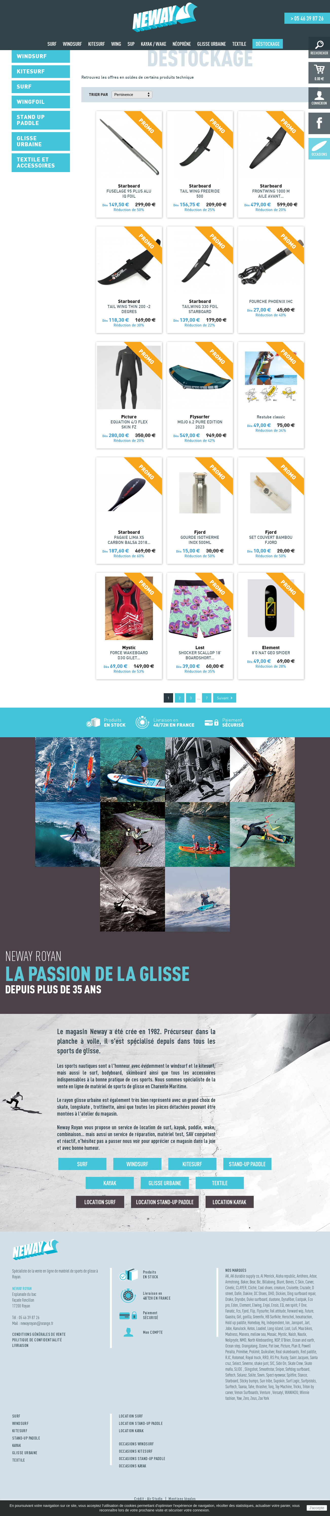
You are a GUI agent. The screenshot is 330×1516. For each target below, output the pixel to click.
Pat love (274, 1345)
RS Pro (274, 1357)
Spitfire (291, 1375)
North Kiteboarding (260, 1340)
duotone (274, 1299)
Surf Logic (293, 1380)
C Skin (299, 1281)
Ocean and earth (303, 1340)
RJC (228, 1357)
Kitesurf (192, 1163)
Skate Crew (295, 1363)
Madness (231, 1334)
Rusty (284, 1357)
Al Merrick (267, 1276)
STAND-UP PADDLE (26, 1438)
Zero (246, 1398)
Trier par (98, 94)
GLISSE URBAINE (25, 1452)
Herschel (288, 1316)
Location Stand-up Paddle (165, 1201)
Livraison (20, 1345)
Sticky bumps (249, 1380)
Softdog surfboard (297, 1369)
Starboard (231, 1380)
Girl (239, 1316)
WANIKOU (291, 1392)
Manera (244, 1334)
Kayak (109, 1182)
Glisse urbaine (165, 1182)
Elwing (257, 1305)
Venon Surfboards (246, 1392)
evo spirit (291, 1305)
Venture (265, 1392)
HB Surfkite (273, 1316)
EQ (282, 1305)
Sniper (280, 1369)
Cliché (252, 1287)
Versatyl (277, 1392)
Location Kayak (229, 1201)
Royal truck (253, 1357)
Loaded (261, 1328)
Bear (252, 1281)
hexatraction (304, 1316)
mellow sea (258, 1334)
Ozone (263, 1345)
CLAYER (241, 1287)
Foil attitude (278, 1311)
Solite (252, 1375)
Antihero (302, 1276)
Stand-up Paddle (247, 1163)
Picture (285, 1345)
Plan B (295, 1345)
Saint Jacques (299, 1357)
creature (279, 1287)
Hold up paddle (235, 1322)
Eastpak (301, 1299)
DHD (271, 1293)
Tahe (251, 1386)
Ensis (275, 1305)
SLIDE (238, 1369)
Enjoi (266, 1305)
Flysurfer (262, 1311)
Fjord (245, 1311)
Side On (281, 1363)
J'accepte (316, 1508)
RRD (266, 1357)
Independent (275, 1322)
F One (302, 1305)
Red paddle (308, 1351)
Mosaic (272, 1334)
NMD (243, 1340)
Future (309, 1311)
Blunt (280, 1281)
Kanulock (239, 1328)
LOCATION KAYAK (131, 1430)
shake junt (261, 1363)
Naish (292, 1334)
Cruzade (305, 1287)
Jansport (297, 1322)
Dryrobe (240, 1299)
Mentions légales (182, 1499)
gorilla (247, 1316)
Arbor (312, 1276)
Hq (263, 1322)
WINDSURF (20, 1423)
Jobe (228, 1328)
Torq (271, 1386)
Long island (275, 1328)
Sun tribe (266, 1380)
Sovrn (261, 1375)
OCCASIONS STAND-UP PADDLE (142, 1458)
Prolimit (254, 1351)
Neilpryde (231, 1340)
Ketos (251, 1328)
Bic (259, 1281)
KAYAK (16, 1445)
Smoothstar (266, 1369)
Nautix (302, 1334)
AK (227, 1276)
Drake (229, 1299)
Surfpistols (308, 1380)
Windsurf (137, 1163)
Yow (239, 1398)
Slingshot (251, 1369)
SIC (272, 1363)
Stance (302, 1375)
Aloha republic (285, 1276)
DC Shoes (260, 1293)
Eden (234, 1305)
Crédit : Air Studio (148, 1499)
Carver (309, 1281)
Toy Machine (283, 1386)
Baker (244, 1281)
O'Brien (286, 1340)
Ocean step (232, 1345)
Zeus (253, 1398)
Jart (306, 1322)
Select (236, 1363)
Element (245, 1305)
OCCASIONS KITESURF (136, 1451)
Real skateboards (287, 1351)
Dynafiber (287, 1299)
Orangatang (250, 1345)
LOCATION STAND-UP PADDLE (141, 1423)
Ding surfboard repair (301, 1293)
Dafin (238, 1293)
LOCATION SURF (131, 1416)
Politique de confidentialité (37, 1340)
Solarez (242, 1375)
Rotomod (238, 1357)
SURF (16, 1416)
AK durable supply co (244, 1276)
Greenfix (258, 1316)
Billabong (268, 1281)
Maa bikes (305, 1328)
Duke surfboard (257, 1299)
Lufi (294, 1328)
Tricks (297, 1386)
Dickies (281, 1293)
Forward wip (295, 1311)
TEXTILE (18, 1460)
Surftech (231, 1386)
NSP (277, 1340)
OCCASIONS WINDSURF (136, 1444)
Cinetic (229, 1287)
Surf (82, 1163)
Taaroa (242, 1386)
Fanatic (230, 1311)
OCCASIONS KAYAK (132, 1466)
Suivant (224, 698)
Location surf (100, 1201)
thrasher (261, 1386)
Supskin (279, 1380)
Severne (247, 1363)
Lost (287, 1328)
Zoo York (263, 1398)
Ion (287, 1322)
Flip (252, 1311)
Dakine (247, 1293)
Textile (220, 1182)
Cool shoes (265, 1287)
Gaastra (230, 1316)
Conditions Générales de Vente (39, 1334)
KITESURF (19, 1430)
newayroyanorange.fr (37, 1323)
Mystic (282, 1334)
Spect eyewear (275, 1375)
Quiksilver (267, 1351)
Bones (290, 1281)
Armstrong (232, 1281)
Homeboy (254, 1322)
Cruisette (292, 1287)
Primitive (242, 1351)
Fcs (238, 1311)
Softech (230, 1375)
